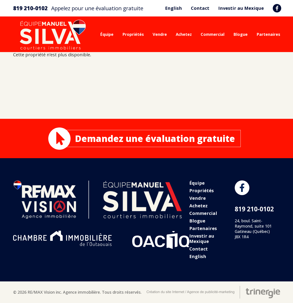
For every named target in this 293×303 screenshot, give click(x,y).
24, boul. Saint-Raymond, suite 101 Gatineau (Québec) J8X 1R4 (253, 228)
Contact (200, 8)
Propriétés (133, 34)
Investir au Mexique (241, 8)
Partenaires (268, 34)
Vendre (160, 34)
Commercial (212, 34)
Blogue (240, 34)
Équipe (106, 34)
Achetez (184, 34)
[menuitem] (173, 8)
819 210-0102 (30, 8)
